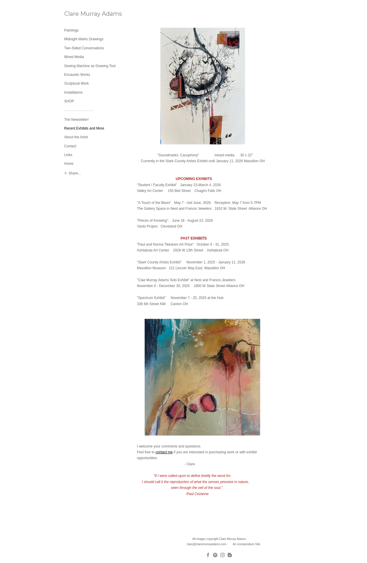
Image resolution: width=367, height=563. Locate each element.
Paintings (71, 30)
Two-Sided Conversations (84, 48)
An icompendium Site (246, 544)
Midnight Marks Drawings (84, 39)
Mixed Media (74, 57)
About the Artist (76, 137)
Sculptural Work (76, 83)
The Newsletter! (76, 120)
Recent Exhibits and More (84, 128)
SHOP (69, 101)
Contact (70, 146)
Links (68, 155)
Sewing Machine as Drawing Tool (90, 66)
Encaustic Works (77, 75)
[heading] (78, 14)
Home (69, 164)
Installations (73, 92)
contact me (164, 452)
